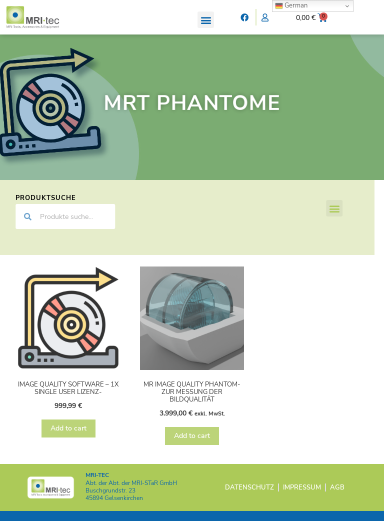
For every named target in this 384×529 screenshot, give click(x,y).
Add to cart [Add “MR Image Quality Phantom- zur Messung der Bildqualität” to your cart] (192, 443)
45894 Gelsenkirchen (114, 506)
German (291, 5)
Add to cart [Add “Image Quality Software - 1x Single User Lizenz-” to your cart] (68, 436)
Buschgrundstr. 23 (111, 498)
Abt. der (131, 491)
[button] (206, 20)
